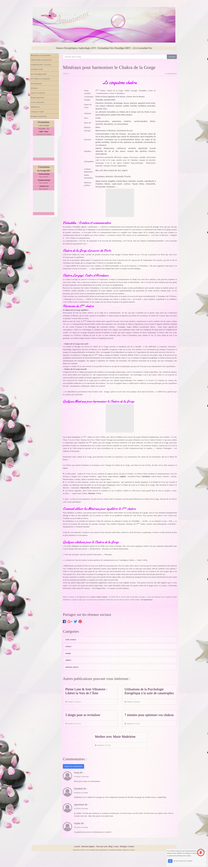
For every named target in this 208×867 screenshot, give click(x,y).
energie (68, 653)
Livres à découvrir (37, 102)
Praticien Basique (44, 174)
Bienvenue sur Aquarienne (41, 55)
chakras (68, 660)
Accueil (77, 846)
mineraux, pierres (72, 667)
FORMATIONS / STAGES (41, 65)
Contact (131, 846)
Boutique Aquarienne (39, 116)
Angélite (122, 476)
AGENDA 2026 (37, 69)
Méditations (35, 107)
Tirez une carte (101, 846)
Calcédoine (146, 476)
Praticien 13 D (44, 186)
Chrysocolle (84, 488)
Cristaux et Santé (37, 112)
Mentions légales (88, 846)
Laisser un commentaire (73, 766)
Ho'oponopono (36, 83)
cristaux (68, 646)
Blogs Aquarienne (37, 97)
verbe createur (70, 639)
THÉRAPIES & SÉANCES (41, 60)
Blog (110, 846)
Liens (116, 846)
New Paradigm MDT (39, 74)
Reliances (34, 88)
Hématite (91, 493)
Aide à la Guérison (38, 93)
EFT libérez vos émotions (40, 79)
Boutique (123, 846)
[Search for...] (115, 56)
